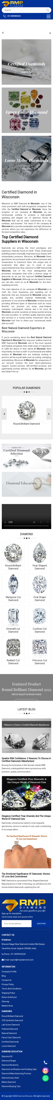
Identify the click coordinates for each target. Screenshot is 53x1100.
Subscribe (41, 924)
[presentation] (3, 33)
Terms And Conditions (11, 989)
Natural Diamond (9, 1033)
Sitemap (5, 1001)
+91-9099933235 (11, 16)
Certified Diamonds (10, 1042)
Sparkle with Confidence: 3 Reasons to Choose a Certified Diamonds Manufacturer (26, 759)
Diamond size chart (10, 1078)
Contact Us (6, 980)
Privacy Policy (8, 984)
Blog (4, 976)
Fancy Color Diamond (11, 1037)
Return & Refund (9, 997)
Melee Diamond (9, 1082)
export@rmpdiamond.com (21, 960)
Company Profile (9, 971)
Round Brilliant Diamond (12, 1016)
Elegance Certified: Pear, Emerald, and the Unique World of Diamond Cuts (26, 817)
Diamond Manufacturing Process (16, 1073)
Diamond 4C (7, 1056)
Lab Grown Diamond (11, 1025)
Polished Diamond (10, 1029)
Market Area (7, 1006)
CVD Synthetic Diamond (12, 1020)
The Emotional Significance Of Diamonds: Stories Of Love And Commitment (26, 875)
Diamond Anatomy (10, 1065)
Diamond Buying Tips (11, 1086)
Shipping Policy (8, 993)
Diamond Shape (9, 1061)
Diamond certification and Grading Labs (19, 1069)
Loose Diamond (9, 1046)
